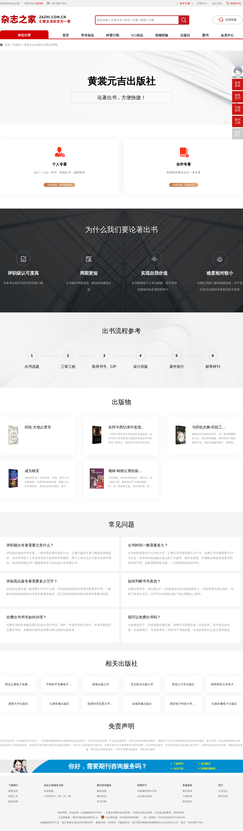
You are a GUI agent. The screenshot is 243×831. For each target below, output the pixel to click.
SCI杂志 (137, 35)
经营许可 (202, 3)
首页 (65, 35)
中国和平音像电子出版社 (61, 684)
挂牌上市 (13, 796)
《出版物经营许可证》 (27, 740)
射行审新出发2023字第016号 (77, 822)
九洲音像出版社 (59, 703)
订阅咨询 (187, 796)
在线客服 (49, 791)
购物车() (235, 3)
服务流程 (102, 791)
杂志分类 (24, 35)
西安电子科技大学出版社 (185, 703)
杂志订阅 (217, 3)
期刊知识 (223, 796)
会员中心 (227, 35)
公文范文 (223, 791)
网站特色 (102, 796)
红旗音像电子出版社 (224, 703)
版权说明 (13, 801)
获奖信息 (13, 791)
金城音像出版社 (142, 703)
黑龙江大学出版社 (183, 684)
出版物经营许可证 (147, 791)
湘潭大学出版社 (18, 703)
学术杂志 (87, 35)
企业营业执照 (144, 796)
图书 (205, 35)
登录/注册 (185, 3)
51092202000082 (129, 817)
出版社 (185, 35)
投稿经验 (161, 35)
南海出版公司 (100, 684)
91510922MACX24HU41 (171, 817)
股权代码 (35, 3)
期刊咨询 (187, 791)
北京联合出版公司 (142, 684)
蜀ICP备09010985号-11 (85, 817)
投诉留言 (187, 801)
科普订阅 (112, 35)
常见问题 (102, 801)
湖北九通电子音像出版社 (20, 684)
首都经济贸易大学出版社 (102, 703)
